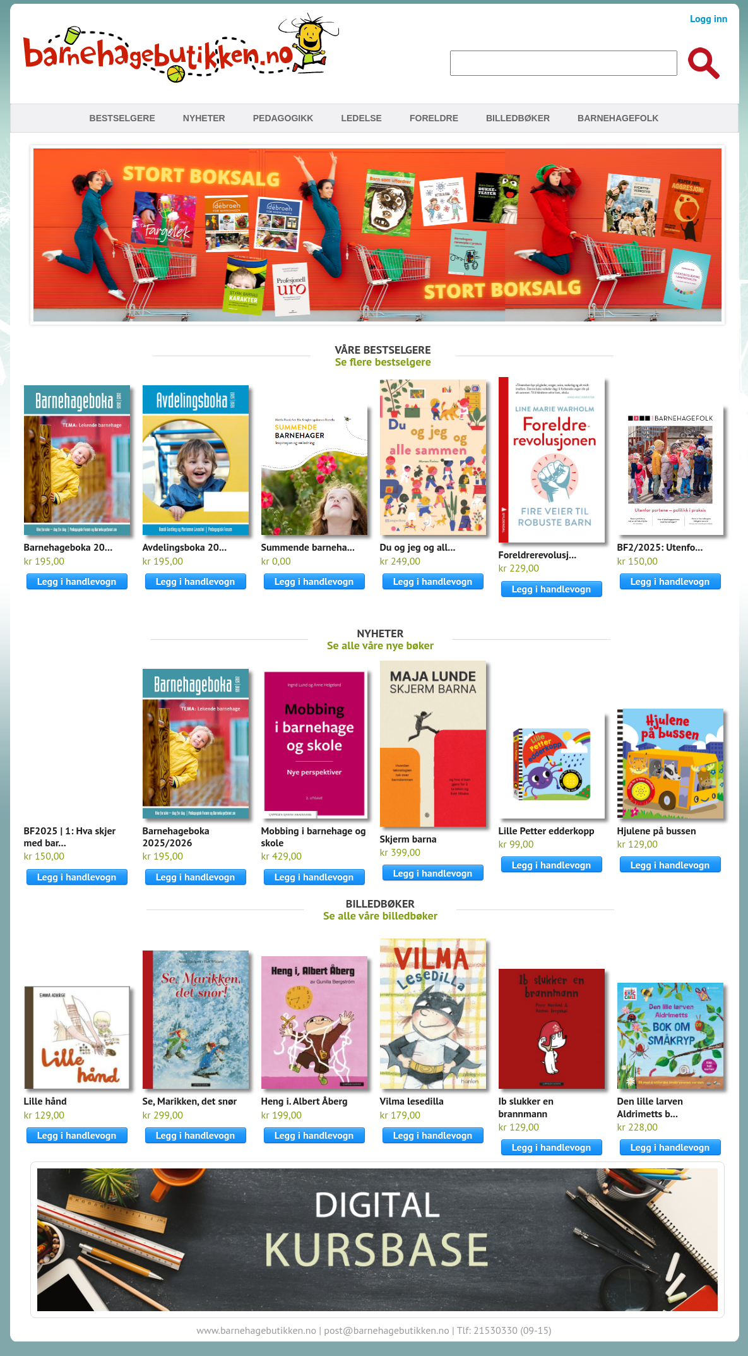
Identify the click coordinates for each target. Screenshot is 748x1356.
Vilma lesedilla (412, 1101)
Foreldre (434, 118)
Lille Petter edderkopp (547, 830)
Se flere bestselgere (383, 361)
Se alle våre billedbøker (380, 915)
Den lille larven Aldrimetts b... (650, 1107)
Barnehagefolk (618, 118)
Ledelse (361, 118)
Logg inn (708, 18)
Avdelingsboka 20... (185, 547)
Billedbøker (518, 118)
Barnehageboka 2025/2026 (176, 836)
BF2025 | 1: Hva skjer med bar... (70, 836)
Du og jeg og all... (418, 547)
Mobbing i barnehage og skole (313, 836)
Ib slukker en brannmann (526, 1107)
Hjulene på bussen (656, 830)
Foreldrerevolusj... (538, 554)
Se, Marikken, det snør (190, 1101)
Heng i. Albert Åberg (304, 1101)
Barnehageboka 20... (68, 547)
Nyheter (204, 118)
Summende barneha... (308, 547)
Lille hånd (45, 1101)
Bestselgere (122, 118)
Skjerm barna (408, 838)
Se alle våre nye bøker (380, 645)
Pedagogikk (283, 118)
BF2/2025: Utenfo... (660, 547)
